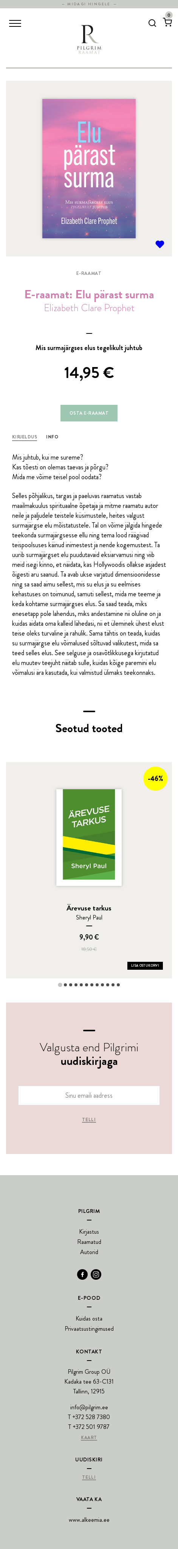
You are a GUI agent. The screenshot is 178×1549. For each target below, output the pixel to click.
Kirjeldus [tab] (24, 437)
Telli (89, 1120)
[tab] (60, 985)
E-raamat (88, 273)
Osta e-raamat (89, 413)
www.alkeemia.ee (89, 1519)
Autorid (89, 1252)
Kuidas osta (89, 1318)
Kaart (89, 1438)
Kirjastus (89, 1231)
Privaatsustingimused (89, 1328)
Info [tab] (52, 437)
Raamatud (89, 1241)
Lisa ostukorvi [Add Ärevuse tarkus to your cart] (145, 965)
